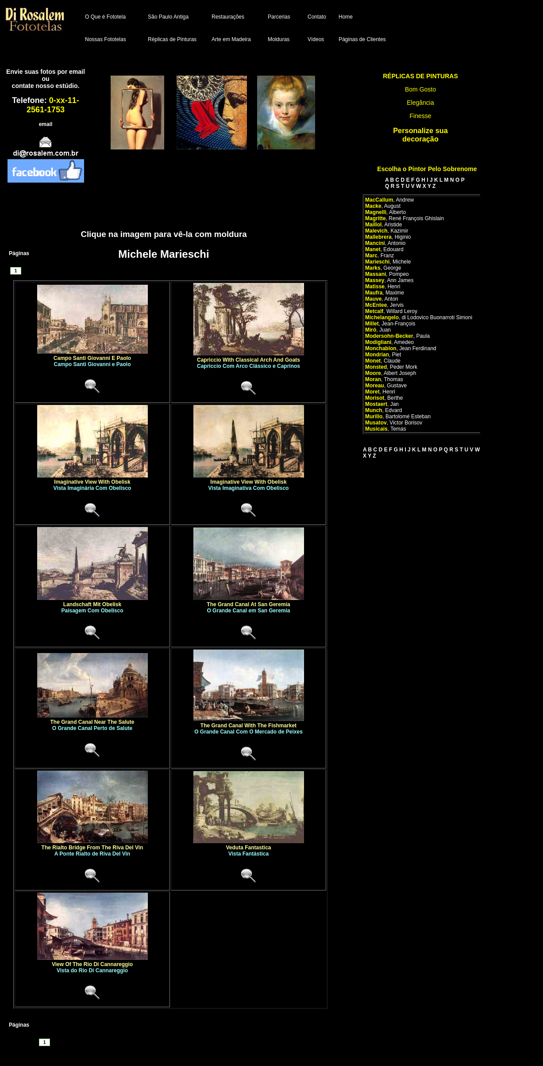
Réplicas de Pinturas (172, 39)
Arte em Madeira (231, 39)
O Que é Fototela (105, 17)
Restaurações (228, 17)
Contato (317, 17)
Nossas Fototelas (105, 39)
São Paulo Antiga (168, 17)
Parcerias (279, 17)
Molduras (278, 39)
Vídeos (316, 39)
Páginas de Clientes (362, 39)
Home (346, 17)
